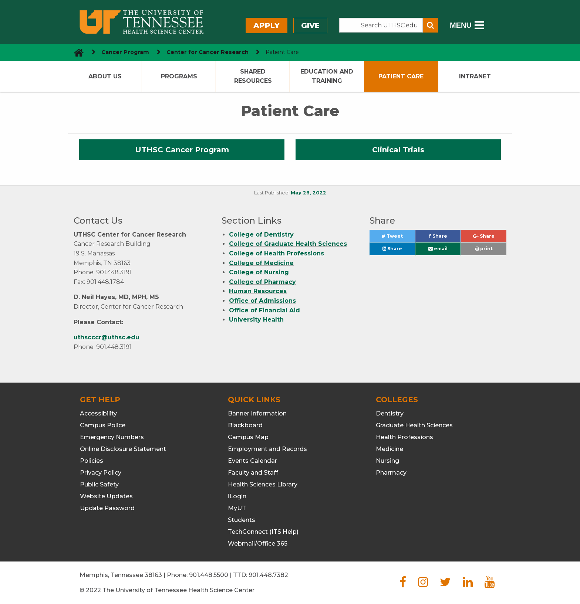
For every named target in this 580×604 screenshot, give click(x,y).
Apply (266, 25)
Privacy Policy (100, 472)
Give (310, 25)
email (438, 248)
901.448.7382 (268, 574)
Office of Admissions (262, 300)
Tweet (398, 237)
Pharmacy (391, 472)
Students (241, 519)
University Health (256, 319)
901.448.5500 (208, 574)
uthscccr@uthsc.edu (106, 337)
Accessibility (98, 413)
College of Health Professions (276, 253)
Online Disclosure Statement (123, 448)
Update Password (107, 508)
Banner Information (257, 413)
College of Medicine (261, 263)
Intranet (475, 76)
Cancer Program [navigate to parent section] (125, 52)
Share (445, 237)
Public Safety (99, 484)
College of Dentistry (261, 234)
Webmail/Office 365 (257, 543)
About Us (105, 76)
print (484, 248)
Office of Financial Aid (264, 310)
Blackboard (245, 425)
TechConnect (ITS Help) (263, 531)
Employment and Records (267, 448)
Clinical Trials (398, 149)
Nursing (387, 460)
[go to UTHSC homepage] (76, 52)
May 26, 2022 (308, 193)
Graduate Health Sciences (414, 425)
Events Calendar (252, 460)
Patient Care (401, 76)
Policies (91, 460)
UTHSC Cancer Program (182, 149)
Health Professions (404, 437)
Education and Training (326, 76)
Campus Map (248, 437)
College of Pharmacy (262, 281)
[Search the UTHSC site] (381, 25)
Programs (179, 76)
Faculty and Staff (253, 472)
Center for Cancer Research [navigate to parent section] (207, 52)
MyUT (237, 508)
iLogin (237, 496)
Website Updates (106, 496)
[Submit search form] (430, 25)
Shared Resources (253, 76)
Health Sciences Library (262, 484)
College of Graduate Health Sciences (288, 243)
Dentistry (390, 413)
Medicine (389, 448)
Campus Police (102, 425)
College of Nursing (259, 272)
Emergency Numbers (112, 437)
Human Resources (258, 291)
